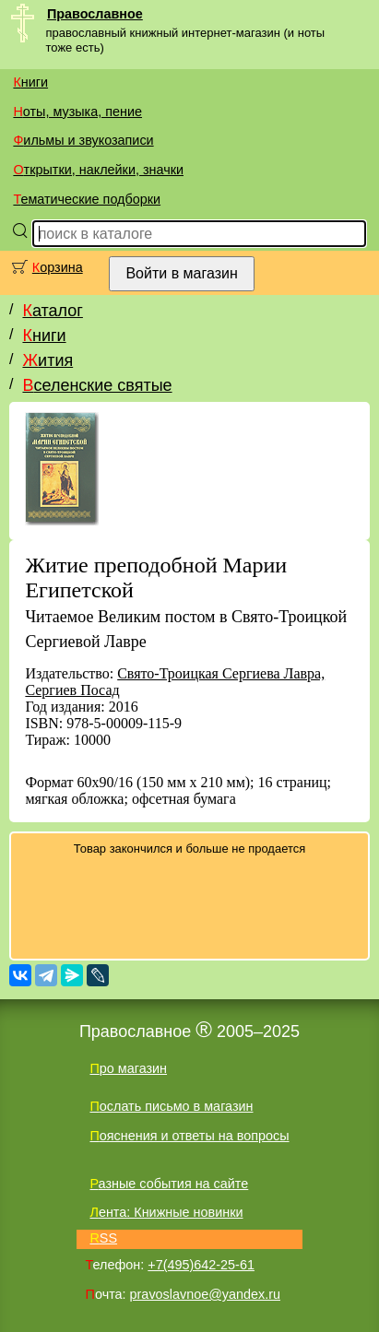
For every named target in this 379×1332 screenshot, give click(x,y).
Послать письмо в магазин (171, 1106)
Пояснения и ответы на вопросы (189, 1135)
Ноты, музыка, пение (77, 111)
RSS (103, 1238)
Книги (30, 82)
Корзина (57, 267)
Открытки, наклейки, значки (98, 169)
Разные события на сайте (168, 1183)
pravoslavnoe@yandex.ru (205, 1294)
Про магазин (128, 1068)
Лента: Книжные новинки (166, 1212)
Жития (47, 360)
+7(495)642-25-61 (201, 1264)
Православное (95, 13)
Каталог (52, 310)
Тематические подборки (86, 199)
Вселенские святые (97, 385)
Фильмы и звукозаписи (83, 140)
